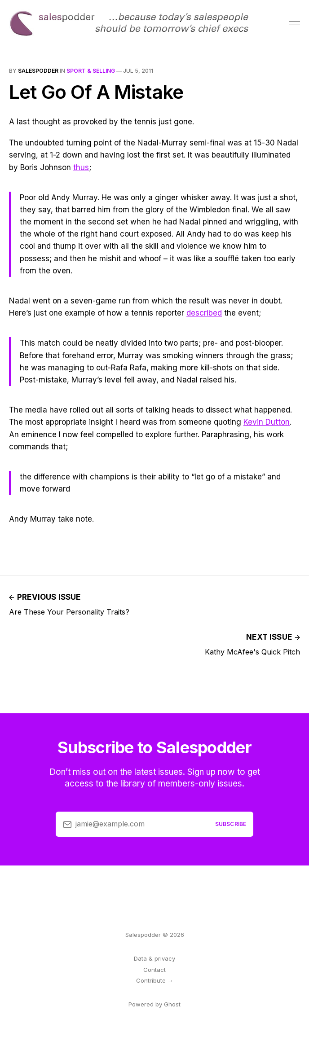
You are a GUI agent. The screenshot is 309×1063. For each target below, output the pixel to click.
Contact (154, 969)
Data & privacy (154, 958)
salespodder (38, 70)
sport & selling (90, 70)
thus (81, 167)
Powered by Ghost (154, 1004)
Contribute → (154, 980)
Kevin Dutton (266, 421)
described (204, 312)
